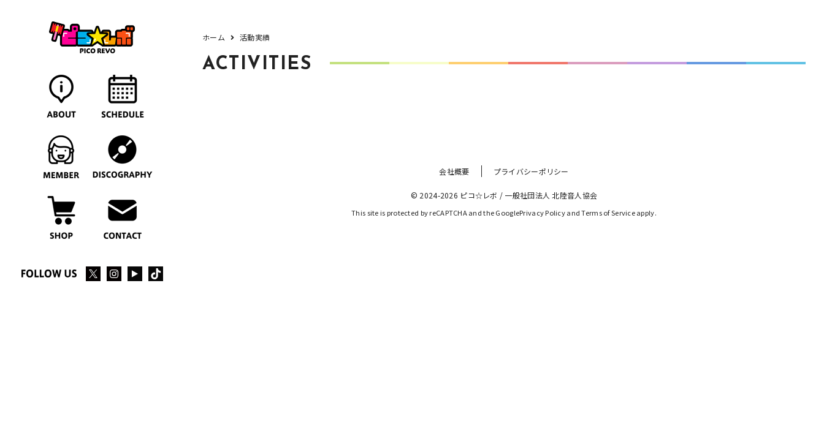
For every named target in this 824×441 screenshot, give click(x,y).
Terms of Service (608, 212)
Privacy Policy (542, 212)
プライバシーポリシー (531, 171)
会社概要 (454, 171)
